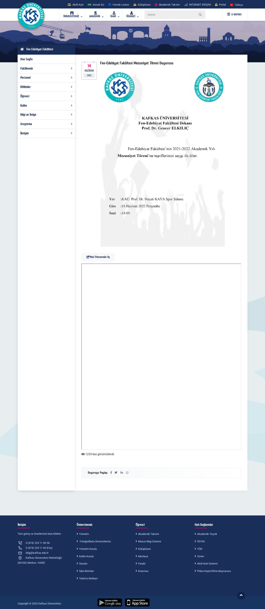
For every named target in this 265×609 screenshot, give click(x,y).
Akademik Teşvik (207, 534)
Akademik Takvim (148, 534)
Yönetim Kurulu (88, 548)
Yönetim (84, 534)
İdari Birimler (86, 571)
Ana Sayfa (26, 59)
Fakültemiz (46, 68)
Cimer (200, 556)
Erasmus (143, 571)
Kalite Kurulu (86, 556)
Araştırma (46, 124)
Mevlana (143, 556)
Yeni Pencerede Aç (98, 257)
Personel (46, 77)
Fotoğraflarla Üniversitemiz (95, 541)
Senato (83, 563)
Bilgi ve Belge (46, 115)
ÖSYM (201, 541)
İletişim (46, 133)
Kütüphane (144, 548)
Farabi (141, 563)
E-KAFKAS (234, 14)
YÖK (199, 548)
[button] (236, 4)
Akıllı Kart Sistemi (207, 563)
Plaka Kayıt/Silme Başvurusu (214, 571)
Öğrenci (46, 96)
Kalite (46, 105)
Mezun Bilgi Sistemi (149, 541)
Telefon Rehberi (88, 578)
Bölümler (46, 87)
